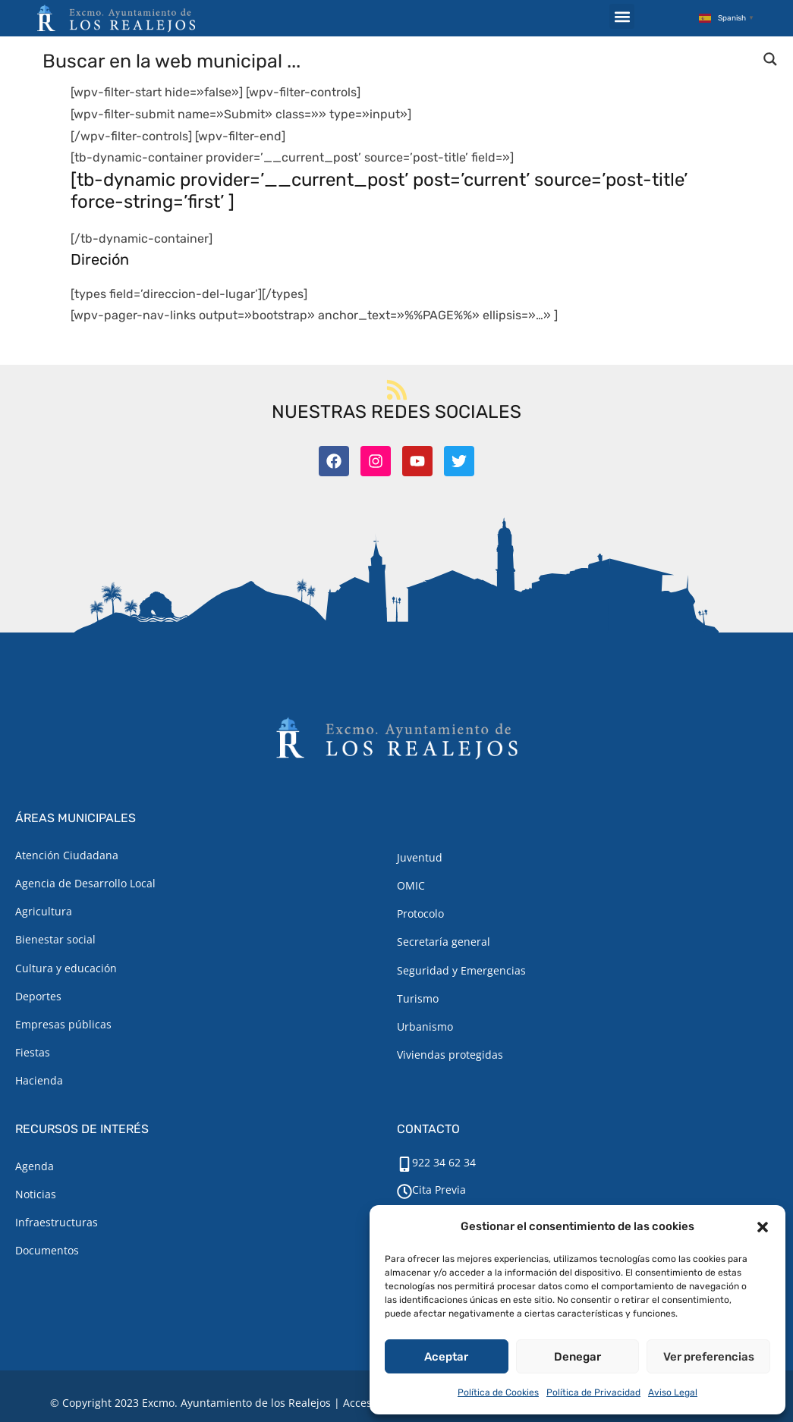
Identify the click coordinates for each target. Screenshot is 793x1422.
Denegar (577, 1357)
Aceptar (446, 1357)
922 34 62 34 (444, 1162)
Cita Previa (439, 1189)
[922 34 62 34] (404, 1164)
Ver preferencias (708, 1357)
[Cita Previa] (404, 1191)
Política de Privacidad (593, 1392)
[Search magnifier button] (770, 59)
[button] (762, 1227)
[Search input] (397, 60)
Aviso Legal (672, 1392)
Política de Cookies (498, 1392)
